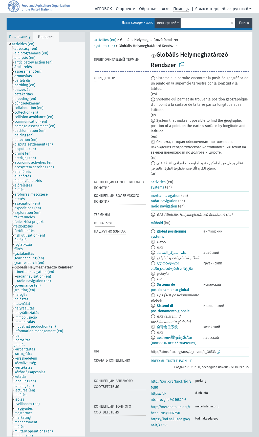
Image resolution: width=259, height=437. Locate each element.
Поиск (244, 23)
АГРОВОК (103, 8)
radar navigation (164, 201)
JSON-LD (185, 361)
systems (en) (104, 46)
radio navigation (164, 206)
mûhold (157, 223)
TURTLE (172, 361)
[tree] (46, 239)
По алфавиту (20, 37)
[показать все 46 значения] (174, 343)
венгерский (166, 23)
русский (240, 8)
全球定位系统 (167, 327)
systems (157, 187)
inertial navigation (165, 196)
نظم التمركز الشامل (172, 253)
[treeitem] (25, 44)
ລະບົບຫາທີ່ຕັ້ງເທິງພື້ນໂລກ (175, 338)
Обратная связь (154, 8)
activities (158, 182)
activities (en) (105, 40)
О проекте (125, 8)
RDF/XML (158, 361)
